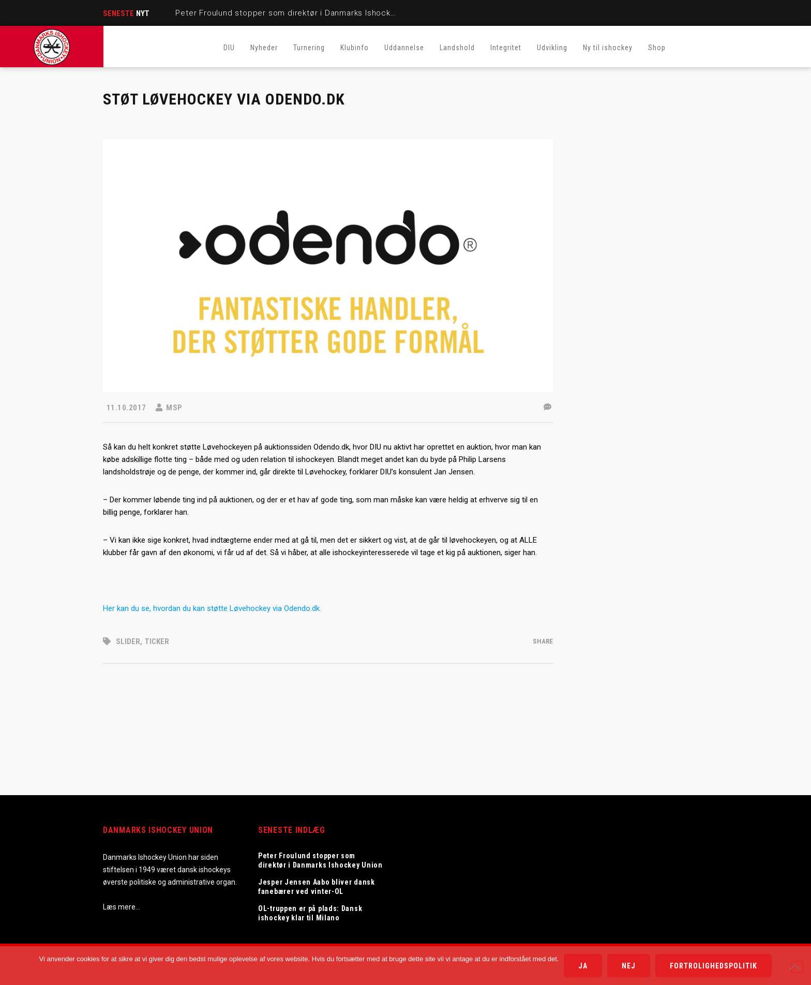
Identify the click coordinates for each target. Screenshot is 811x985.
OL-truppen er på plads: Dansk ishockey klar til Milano (310, 913)
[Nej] (797, 967)
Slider (128, 641)
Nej (629, 966)
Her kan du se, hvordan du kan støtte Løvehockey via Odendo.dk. (213, 608)
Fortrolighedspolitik (713, 966)
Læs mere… (121, 907)
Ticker (157, 641)
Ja (583, 966)
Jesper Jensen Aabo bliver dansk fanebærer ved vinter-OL (316, 887)
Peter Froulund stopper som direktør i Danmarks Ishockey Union (300, 13)
